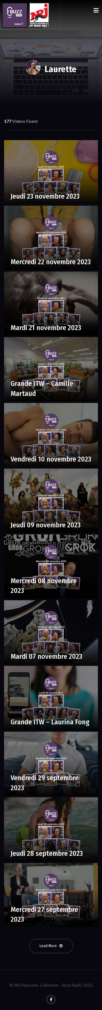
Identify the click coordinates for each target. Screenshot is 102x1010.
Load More (51, 946)
